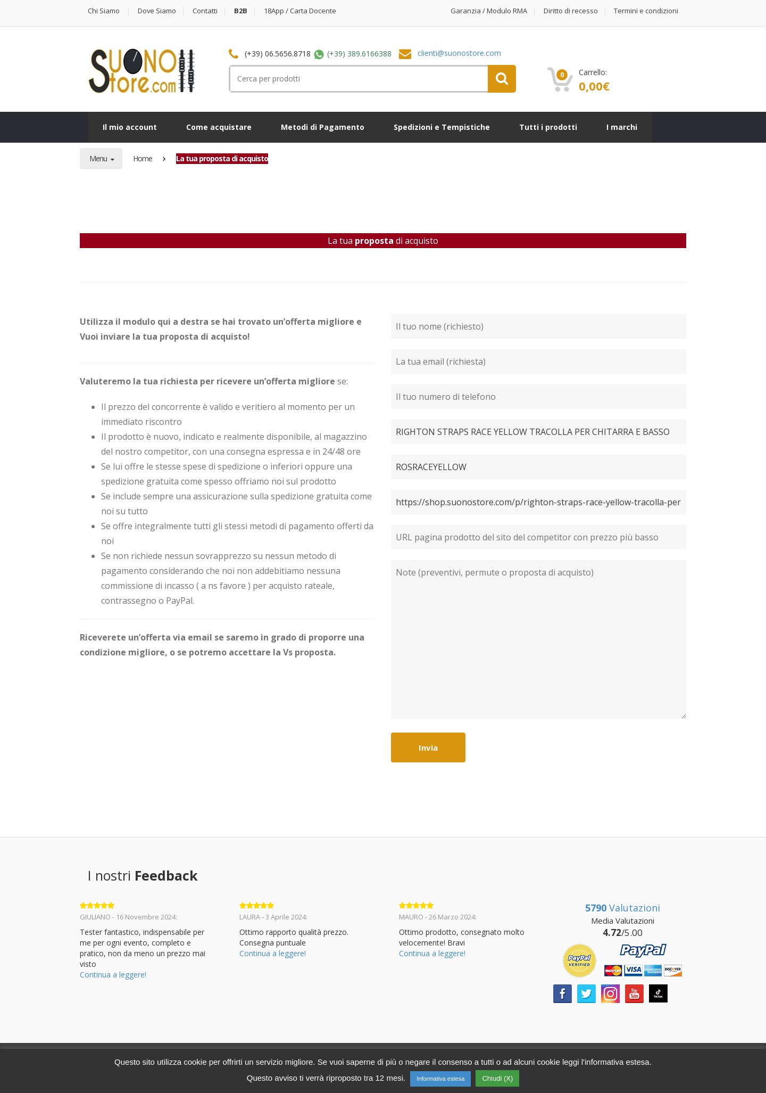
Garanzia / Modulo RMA (489, 11)
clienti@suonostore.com (459, 53)
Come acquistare (219, 127)
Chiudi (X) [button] (497, 1078)
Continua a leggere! (113, 974)
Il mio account (130, 127)
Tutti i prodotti (548, 127)
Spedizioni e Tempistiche (442, 127)
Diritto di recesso (571, 11)
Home (142, 158)
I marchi (621, 127)
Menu (99, 158)
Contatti (205, 11)
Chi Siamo (104, 11)
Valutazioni (622, 907)
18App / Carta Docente (300, 11)
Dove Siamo (157, 11)
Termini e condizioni (646, 11)
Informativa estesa (440, 1078)
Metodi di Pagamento (322, 127)
